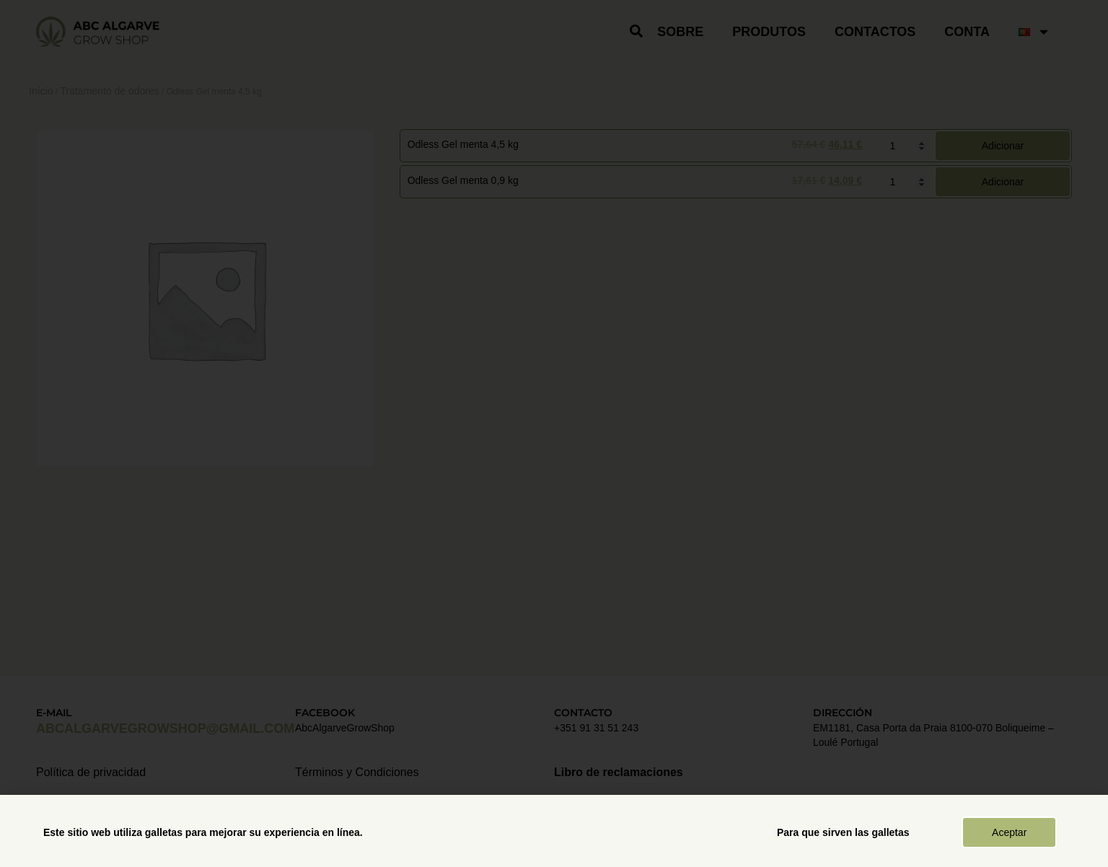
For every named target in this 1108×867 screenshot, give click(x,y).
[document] (554, 433)
